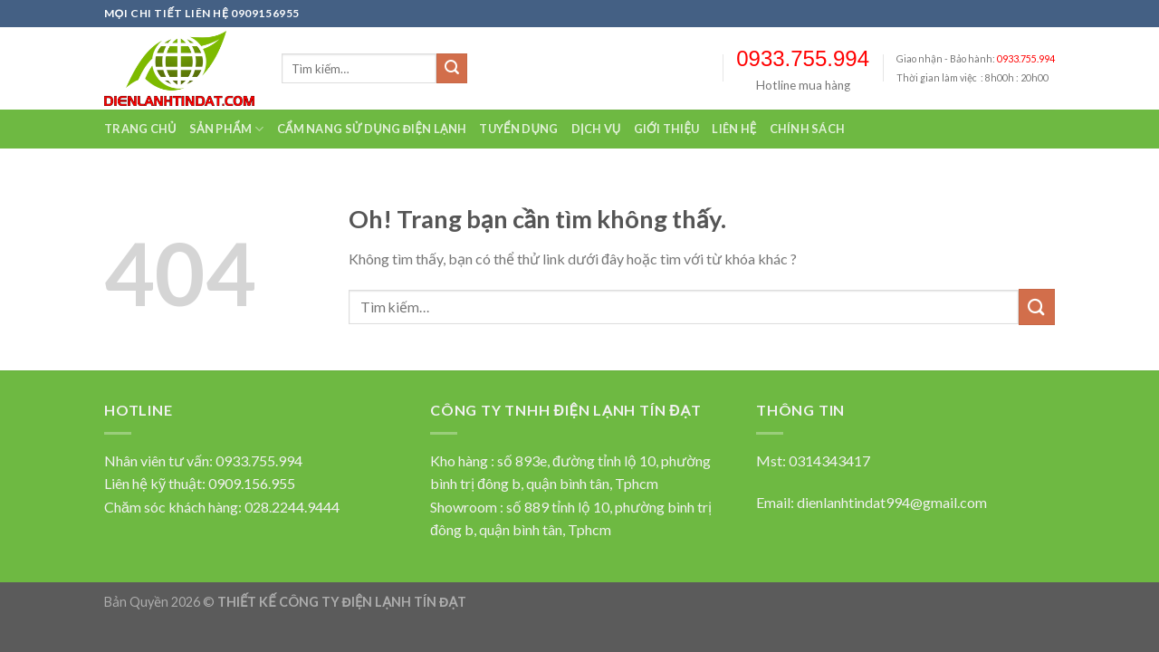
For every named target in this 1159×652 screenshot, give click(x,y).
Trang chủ (140, 128)
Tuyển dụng (518, 128)
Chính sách (808, 128)
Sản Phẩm (226, 129)
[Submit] (451, 68)
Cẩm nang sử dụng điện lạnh (372, 128)
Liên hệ (734, 128)
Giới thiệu (667, 128)
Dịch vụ (596, 128)
